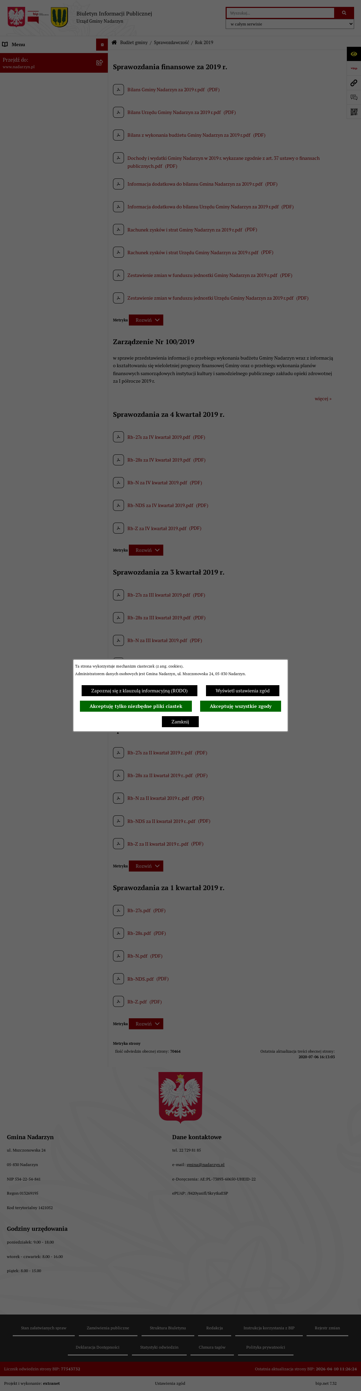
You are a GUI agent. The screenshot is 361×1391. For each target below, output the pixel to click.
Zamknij (180, 722)
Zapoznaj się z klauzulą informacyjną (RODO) (139, 691)
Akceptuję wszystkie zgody (240, 706)
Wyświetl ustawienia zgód (243, 691)
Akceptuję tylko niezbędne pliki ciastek (136, 706)
